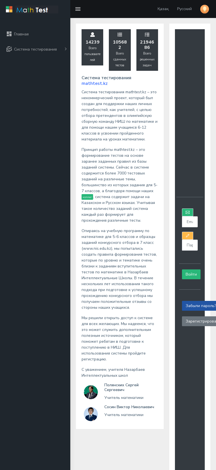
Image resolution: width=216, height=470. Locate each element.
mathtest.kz (95, 83)
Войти (191, 274)
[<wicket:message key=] (189, 221)
